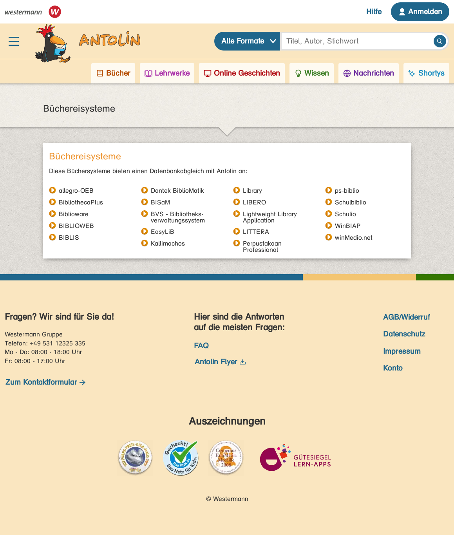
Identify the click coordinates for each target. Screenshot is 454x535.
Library (252, 190)
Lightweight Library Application (270, 213)
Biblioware (74, 213)
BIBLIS (69, 237)
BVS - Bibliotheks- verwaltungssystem (178, 213)
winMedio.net (354, 237)
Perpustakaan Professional (262, 243)
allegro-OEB (76, 190)
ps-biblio (347, 190)
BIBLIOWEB (76, 225)
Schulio (345, 213)
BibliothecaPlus (81, 202)
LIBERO (254, 202)
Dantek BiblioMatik (177, 190)
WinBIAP (348, 225)
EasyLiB (162, 231)
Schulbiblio (350, 202)
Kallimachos (168, 243)
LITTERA (256, 231)
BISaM (160, 202)
